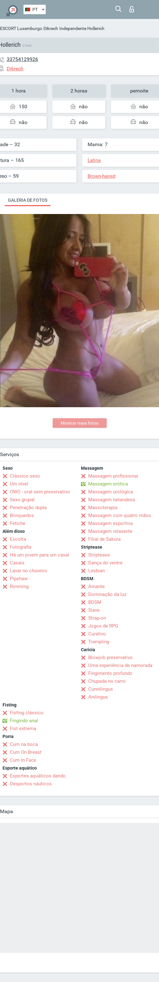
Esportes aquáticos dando (38, 776)
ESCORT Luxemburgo (21, 28)
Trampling (98, 642)
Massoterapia (102, 507)
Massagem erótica (108, 484)
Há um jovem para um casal (39, 555)
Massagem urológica (110, 492)
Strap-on (97, 618)
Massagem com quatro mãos (119, 515)
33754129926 (22, 59)
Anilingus (98, 697)
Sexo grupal (22, 500)
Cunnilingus (100, 689)
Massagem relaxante (110, 531)
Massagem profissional (113, 476)
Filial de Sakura (104, 539)
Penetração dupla (28, 507)
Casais (17, 563)
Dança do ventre (105, 563)
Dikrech (50, 28)
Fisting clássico (26, 713)
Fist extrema (23, 728)
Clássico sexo (25, 476)
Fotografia (20, 547)
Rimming (19, 586)
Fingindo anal (24, 720)
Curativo (97, 634)
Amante (96, 586)
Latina (94, 160)
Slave (94, 610)
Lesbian (96, 571)
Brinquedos (22, 515)
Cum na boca (24, 744)
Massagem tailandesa (111, 500)
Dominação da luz (107, 594)
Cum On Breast (26, 752)
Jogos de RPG (103, 626)
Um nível (19, 484)
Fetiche (17, 523)
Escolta (18, 539)
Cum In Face (23, 760)
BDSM (94, 602)
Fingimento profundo (110, 673)
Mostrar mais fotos (79, 423)
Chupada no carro (107, 681)
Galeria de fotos (27, 200)
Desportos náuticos (31, 784)
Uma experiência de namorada (120, 665)
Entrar (131, 9)
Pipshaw (19, 578)
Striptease (99, 555)
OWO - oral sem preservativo (40, 492)
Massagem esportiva (110, 523)
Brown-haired (101, 176)
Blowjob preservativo (110, 657)
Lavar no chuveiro (28, 571)
